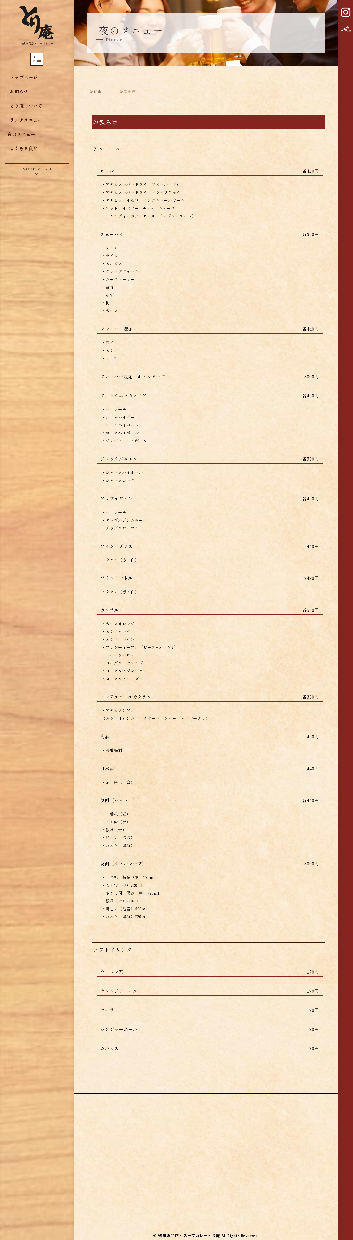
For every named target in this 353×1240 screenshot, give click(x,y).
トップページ (24, 77)
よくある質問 (24, 148)
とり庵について (26, 106)
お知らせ (19, 92)
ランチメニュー (26, 120)
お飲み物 (127, 91)
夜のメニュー (21, 134)
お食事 (95, 91)
